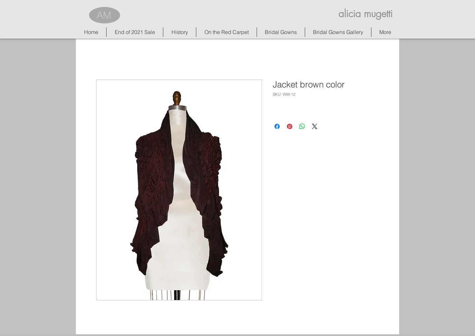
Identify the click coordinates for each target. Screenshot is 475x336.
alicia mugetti (365, 13)
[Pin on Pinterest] (290, 126)
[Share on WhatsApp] (302, 126)
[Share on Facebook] (277, 126)
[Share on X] (315, 126)
